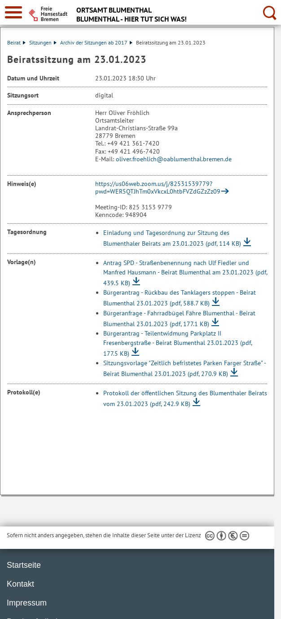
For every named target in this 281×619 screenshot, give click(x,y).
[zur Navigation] (13, 12)
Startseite (24, 565)
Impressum (27, 602)
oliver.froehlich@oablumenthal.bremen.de (174, 159)
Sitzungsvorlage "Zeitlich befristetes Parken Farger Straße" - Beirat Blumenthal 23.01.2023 (184, 368)
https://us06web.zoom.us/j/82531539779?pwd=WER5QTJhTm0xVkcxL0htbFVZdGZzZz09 (157, 187)
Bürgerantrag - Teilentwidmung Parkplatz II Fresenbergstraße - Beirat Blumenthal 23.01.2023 (177, 343)
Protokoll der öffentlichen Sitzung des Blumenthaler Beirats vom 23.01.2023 (185, 398)
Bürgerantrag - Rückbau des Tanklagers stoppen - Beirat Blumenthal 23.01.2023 (179, 297)
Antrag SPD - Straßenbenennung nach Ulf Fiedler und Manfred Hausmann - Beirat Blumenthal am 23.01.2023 (185, 273)
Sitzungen (43, 42)
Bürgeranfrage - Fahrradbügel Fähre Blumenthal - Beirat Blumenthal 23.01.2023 (179, 318)
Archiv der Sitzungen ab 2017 (96, 42)
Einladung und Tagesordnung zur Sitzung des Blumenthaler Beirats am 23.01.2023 (172, 238)
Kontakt (20, 583)
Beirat (16, 42)
